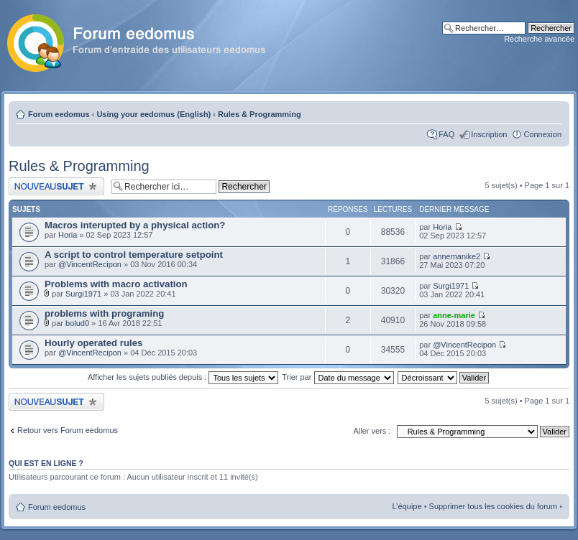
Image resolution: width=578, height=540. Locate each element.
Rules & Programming (259, 114)
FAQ (446, 134)
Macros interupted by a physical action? (135, 225)
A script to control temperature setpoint (134, 254)
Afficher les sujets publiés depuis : (183, 377)
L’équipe (407, 506)
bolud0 (77, 323)
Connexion (542, 134)
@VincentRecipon (89, 264)
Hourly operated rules (93, 343)
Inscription (489, 134)
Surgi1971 (83, 293)
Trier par (337, 377)
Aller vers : (371, 431)
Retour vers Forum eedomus (67, 430)
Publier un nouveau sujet (56, 186)
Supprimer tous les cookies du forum (493, 506)
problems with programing (104, 313)
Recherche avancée (539, 38)
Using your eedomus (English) (153, 114)
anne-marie (454, 315)
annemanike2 (456, 256)
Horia (67, 235)
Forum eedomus (59, 114)
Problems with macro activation (116, 284)
